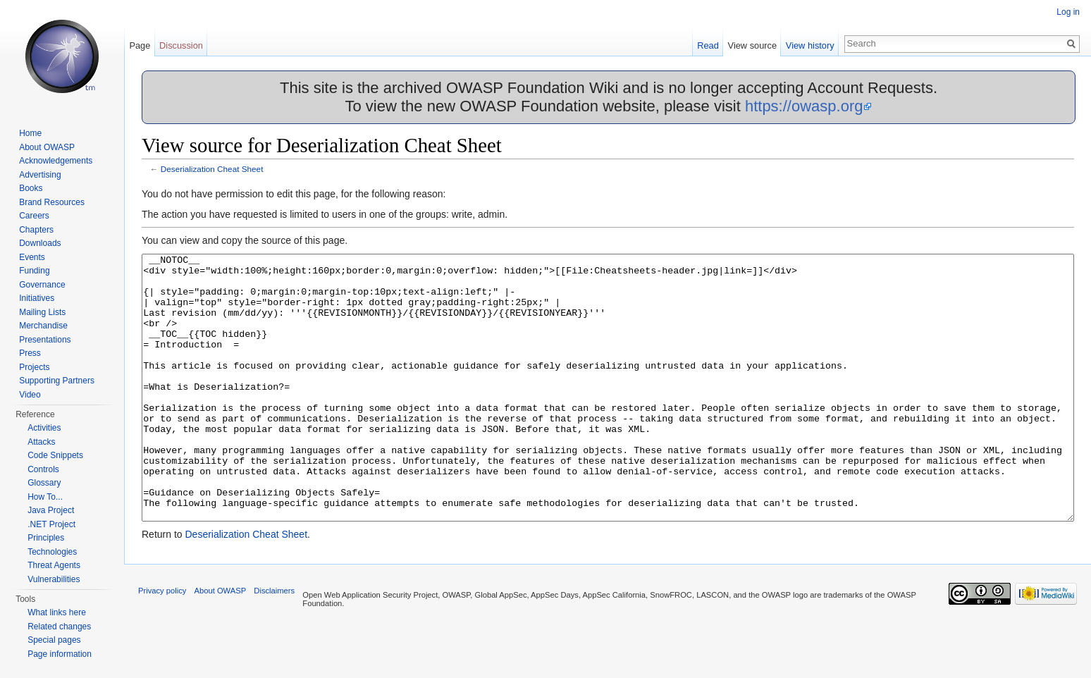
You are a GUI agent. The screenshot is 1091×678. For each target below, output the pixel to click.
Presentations (44, 340)
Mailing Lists (42, 312)
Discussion (181, 45)
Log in (1068, 12)
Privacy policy (162, 643)
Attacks (41, 442)
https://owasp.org (804, 106)
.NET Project (51, 524)
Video (29, 395)
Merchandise (43, 326)
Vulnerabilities (53, 579)
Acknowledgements (55, 161)
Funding (34, 271)
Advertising (40, 175)
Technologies (52, 552)
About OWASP (47, 147)
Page (139, 45)
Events (32, 257)
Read (708, 45)
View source (752, 45)
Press (30, 353)
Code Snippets (55, 455)
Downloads (40, 243)
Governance (42, 285)
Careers (34, 216)
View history (810, 45)
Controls (43, 469)
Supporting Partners (56, 381)
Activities (44, 428)
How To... (45, 497)
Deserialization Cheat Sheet (212, 168)
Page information (59, 654)
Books (30, 188)
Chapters (36, 230)
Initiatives (36, 298)
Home (30, 133)
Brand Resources (52, 202)
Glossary (44, 483)
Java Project (50, 510)
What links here (56, 612)
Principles (45, 538)
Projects (34, 367)
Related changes (59, 626)
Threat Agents (53, 565)
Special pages (53, 640)
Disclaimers (274, 643)
